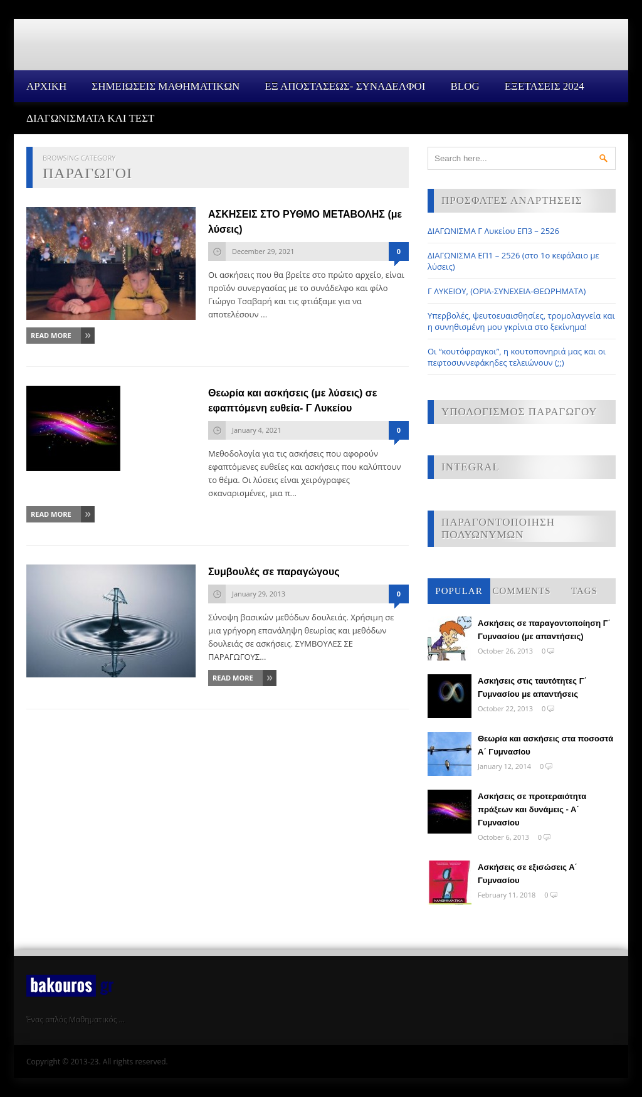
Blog (464, 86)
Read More (51, 335)
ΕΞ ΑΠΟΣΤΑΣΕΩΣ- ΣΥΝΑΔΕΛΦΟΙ (345, 86)
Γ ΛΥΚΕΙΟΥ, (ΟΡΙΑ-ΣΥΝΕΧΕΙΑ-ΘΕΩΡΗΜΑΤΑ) (507, 291)
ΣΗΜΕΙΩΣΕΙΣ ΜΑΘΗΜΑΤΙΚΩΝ (165, 86)
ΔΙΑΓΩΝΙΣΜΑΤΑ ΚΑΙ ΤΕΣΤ (90, 118)
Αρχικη (46, 86)
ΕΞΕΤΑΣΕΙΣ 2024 (544, 86)
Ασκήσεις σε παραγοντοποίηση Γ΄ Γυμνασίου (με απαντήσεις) (544, 629)
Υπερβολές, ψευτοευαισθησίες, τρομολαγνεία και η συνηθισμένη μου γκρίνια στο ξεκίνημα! (521, 321)
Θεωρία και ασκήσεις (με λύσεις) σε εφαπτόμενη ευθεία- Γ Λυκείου (292, 400)
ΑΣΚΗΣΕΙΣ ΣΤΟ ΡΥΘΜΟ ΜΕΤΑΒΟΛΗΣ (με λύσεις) (305, 222)
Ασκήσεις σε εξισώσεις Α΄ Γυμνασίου (527, 873)
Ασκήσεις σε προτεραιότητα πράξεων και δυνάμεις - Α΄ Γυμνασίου (532, 809)
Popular (458, 591)
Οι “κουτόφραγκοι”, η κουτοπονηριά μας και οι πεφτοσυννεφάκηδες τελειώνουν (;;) (517, 357)
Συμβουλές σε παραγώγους (274, 571)
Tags (584, 591)
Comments (521, 591)
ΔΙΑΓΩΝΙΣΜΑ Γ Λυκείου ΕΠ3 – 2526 (493, 230)
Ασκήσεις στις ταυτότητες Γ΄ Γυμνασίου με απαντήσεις (532, 687)
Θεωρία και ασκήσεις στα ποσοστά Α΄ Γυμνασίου (545, 745)
